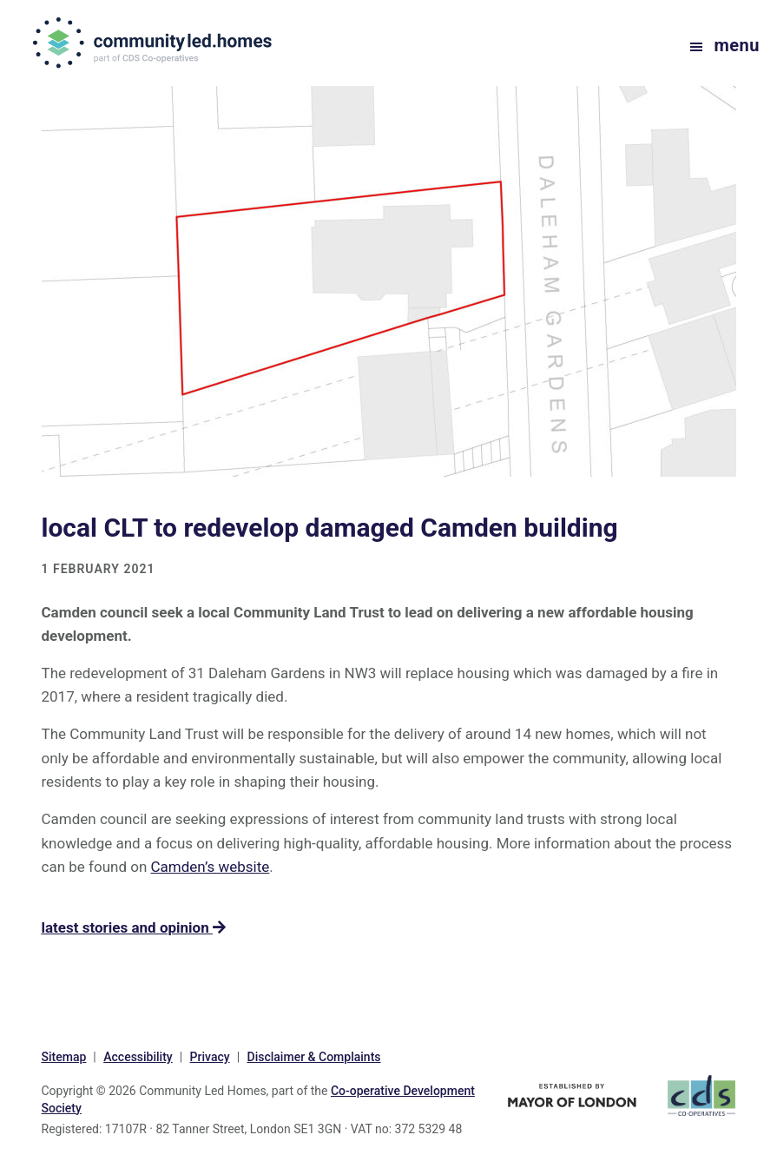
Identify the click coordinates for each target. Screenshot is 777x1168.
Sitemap (64, 1057)
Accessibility (137, 1057)
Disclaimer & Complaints (314, 1057)
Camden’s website (210, 866)
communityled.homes (154, 42)
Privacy (210, 1057)
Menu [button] (737, 45)
